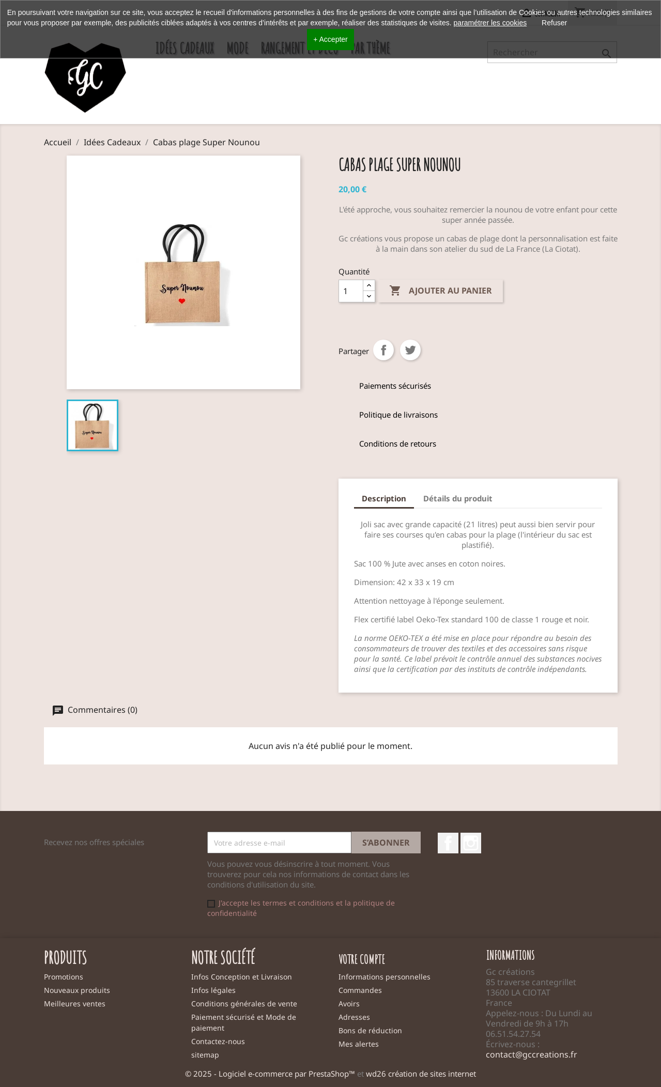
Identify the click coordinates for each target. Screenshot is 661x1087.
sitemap (205, 1055)
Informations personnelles (385, 977)
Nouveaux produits (77, 990)
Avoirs (349, 1003)
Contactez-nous (218, 1041)
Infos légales (213, 990)
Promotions (63, 977)
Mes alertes (359, 1044)
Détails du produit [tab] (458, 498)
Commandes (360, 990)
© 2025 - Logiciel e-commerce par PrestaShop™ (271, 1073)
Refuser (554, 23)
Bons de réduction (370, 1030)
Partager (383, 350)
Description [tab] (384, 498)
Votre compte (362, 959)
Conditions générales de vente (244, 1003)
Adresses (354, 1017)
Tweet (410, 350)
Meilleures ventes (74, 1003)
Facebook (448, 843)
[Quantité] (351, 291)
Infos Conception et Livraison (241, 977)
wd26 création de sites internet (421, 1073)
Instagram (470, 843)
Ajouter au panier (440, 291)
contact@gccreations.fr (531, 1054)
